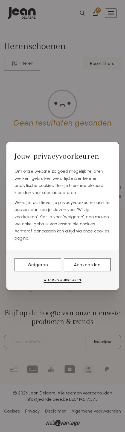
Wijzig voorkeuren (62, 280)
